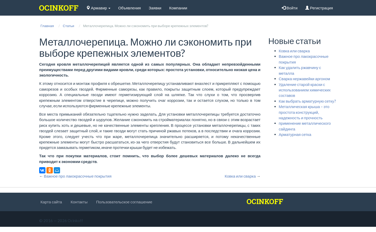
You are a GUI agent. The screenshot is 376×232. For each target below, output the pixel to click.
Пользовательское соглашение (124, 201)
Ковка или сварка (294, 50)
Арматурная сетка (295, 134)
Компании (178, 7)
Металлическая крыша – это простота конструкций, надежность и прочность (304, 112)
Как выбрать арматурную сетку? (307, 101)
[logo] (58, 8)
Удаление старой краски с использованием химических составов (305, 90)
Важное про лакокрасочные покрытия (77, 176)
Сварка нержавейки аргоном (304, 78)
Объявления (129, 7)
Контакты (78, 201)
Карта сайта (51, 201)
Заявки (155, 7)
